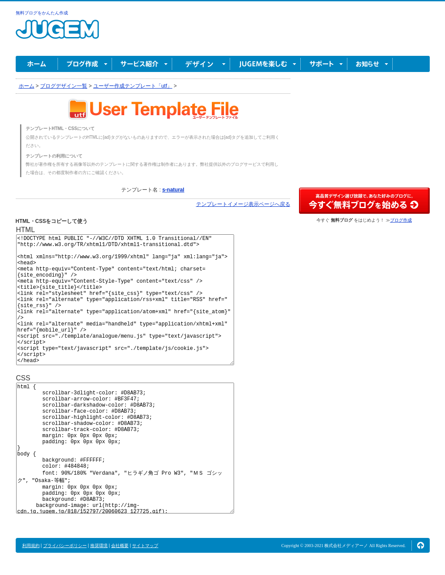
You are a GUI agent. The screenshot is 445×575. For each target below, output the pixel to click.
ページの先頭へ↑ (420, 545)
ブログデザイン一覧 (63, 86)
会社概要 (120, 545)
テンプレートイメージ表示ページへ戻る (243, 204)
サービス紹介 (142, 64)
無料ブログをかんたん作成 (42, 12)
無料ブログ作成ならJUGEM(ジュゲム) (57, 34)
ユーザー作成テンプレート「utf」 (132, 86)
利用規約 (31, 545)
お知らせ (370, 64)
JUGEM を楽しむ (265, 64)
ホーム (37, 64)
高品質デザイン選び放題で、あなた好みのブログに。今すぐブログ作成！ (364, 201)
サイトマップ (145, 545)
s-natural (173, 190)
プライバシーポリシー (65, 545)
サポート (324, 64)
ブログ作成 (85, 64)
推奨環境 (99, 545)
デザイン (201, 64)
